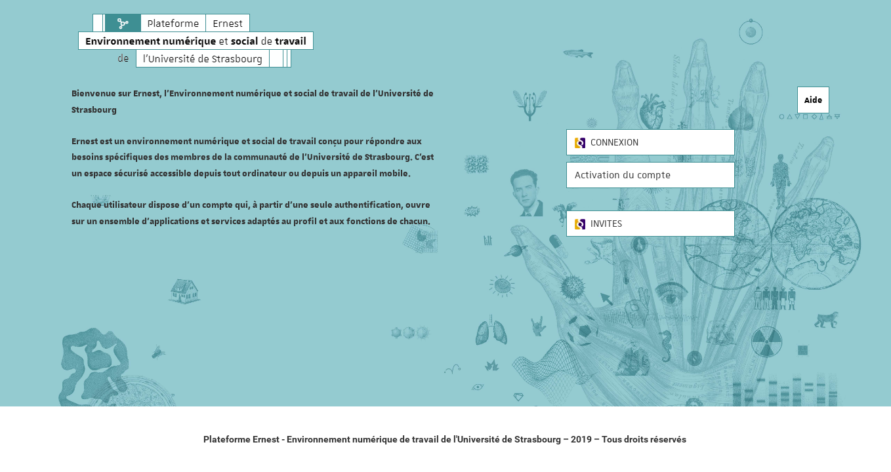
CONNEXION (606, 142)
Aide (813, 100)
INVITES (598, 223)
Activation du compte (623, 175)
